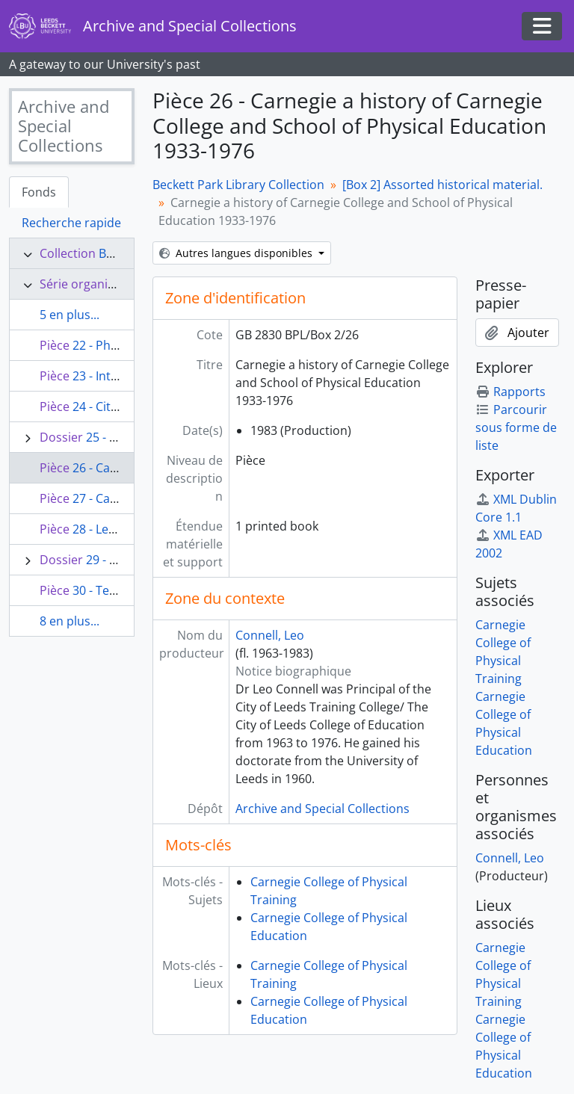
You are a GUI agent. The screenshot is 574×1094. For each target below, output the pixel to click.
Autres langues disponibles (237, 253)
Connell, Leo (269, 635)
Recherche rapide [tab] (71, 222)
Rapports (510, 391)
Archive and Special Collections (322, 808)
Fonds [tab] (39, 192)
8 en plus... (69, 621)
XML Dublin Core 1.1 (516, 508)
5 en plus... (69, 314)
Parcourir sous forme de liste (516, 427)
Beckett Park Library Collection (238, 184)
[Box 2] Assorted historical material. (442, 184)
